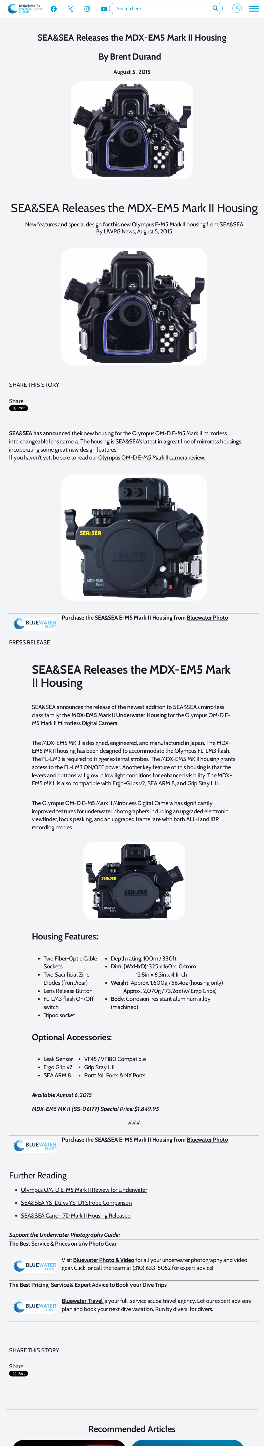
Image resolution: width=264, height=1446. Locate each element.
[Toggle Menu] (253, 8)
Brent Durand (135, 56)
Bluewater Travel (82, 1300)
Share (16, 401)
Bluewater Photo (207, 617)
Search (216, 8)
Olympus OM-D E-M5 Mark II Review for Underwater (84, 1189)
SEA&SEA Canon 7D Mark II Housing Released (76, 1215)
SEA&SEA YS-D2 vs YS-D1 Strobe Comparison (76, 1202)
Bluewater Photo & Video (103, 1259)
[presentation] (23, 414)
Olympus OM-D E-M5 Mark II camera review (151, 457)
